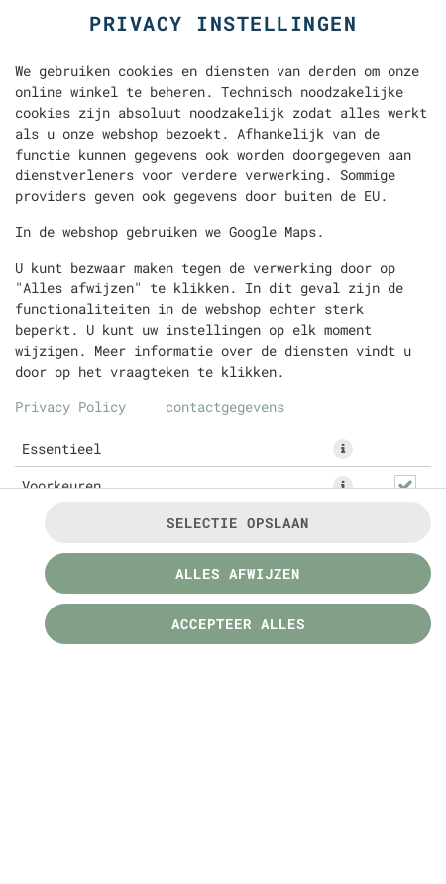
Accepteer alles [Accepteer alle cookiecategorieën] (238, 623)
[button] (343, 449)
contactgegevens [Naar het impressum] (225, 406)
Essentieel (61, 448)
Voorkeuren (61, 485)
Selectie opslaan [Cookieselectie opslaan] (238, 522)
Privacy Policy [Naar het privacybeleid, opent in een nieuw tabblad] (70, 406)
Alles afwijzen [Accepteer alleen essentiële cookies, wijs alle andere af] (237, 573)
